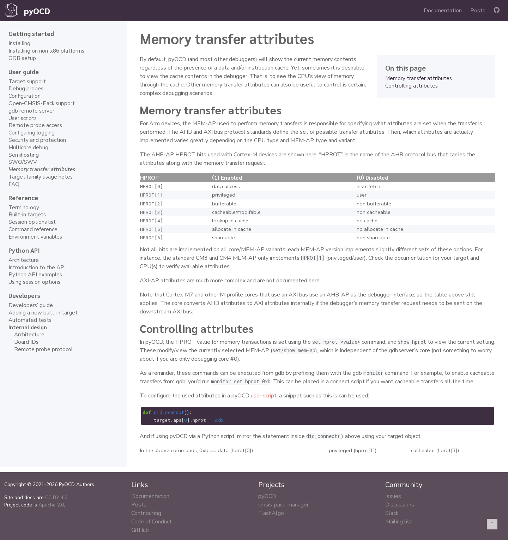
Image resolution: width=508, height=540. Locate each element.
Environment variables (35, 236)
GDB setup (22, 58)
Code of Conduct (151, 522)
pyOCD (267, 496)
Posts (477, 10)
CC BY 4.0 (56, 497)
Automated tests (30, 320)
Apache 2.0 (51, 505)
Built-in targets (27, 214)
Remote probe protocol (43, 349)
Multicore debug (28, 147)
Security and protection (37, 140)
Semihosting (23, 154)
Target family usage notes (40, 176)
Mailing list (398, 522)
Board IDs (26, 342)
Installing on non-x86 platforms (46, 50)
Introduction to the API (37, 267)
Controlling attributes (411, 85)
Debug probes (25, 88)
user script (264, 396)
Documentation (443, 10)
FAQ (13, 184)
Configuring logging (31, 132)
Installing (19, 43)
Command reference (33, 229)
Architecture (23, 260)
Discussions (399, 505)
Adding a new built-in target (43, 312)
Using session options (34, 282)
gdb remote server (31, 110)
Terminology (23, 207)
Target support (27, 81)
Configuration (24, 96)
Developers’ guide (30, 305)
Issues (393, 496)
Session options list (32, 222)
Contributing (146, 513)
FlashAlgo (271, 513)
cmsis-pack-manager (283, 505)
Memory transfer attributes (418, 78)
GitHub (140, 530)
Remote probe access (35, 125)
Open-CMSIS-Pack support (41, 103)
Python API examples (35, 274)
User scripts (22, 118)
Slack (392, 513)
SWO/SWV (22, 162)
